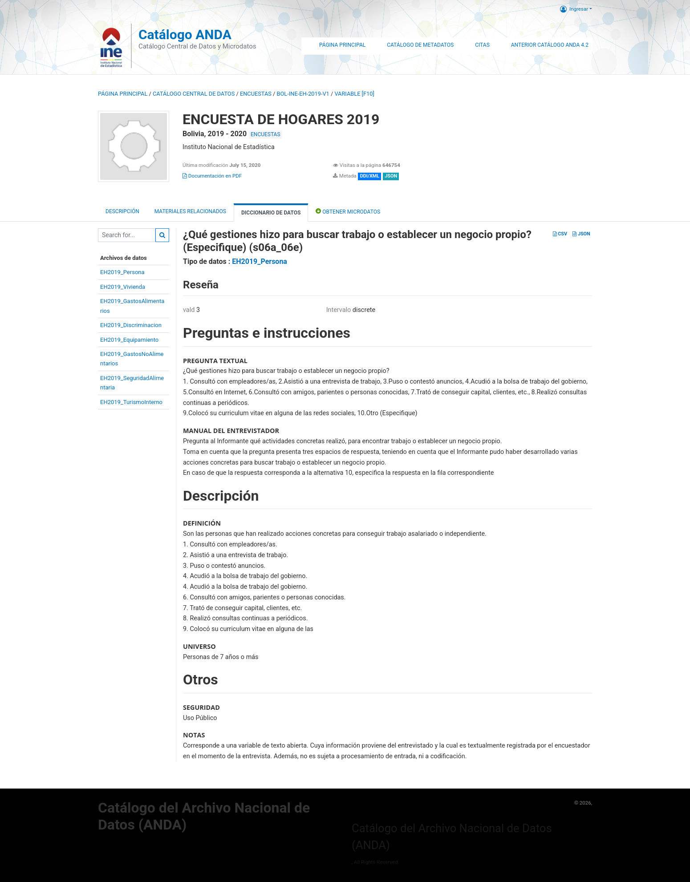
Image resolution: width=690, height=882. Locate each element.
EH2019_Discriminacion (131, 325)
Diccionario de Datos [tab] (270, 213)
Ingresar (574, 9)
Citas (482, 45)
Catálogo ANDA (184, 34)
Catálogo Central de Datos (194, 93)
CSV (560, 234)
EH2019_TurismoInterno (131, 402)
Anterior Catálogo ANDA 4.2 (550, 45)
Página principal (122, 93)
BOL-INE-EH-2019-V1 (303, 93)
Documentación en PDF (212, 176)
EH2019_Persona (122, 272)
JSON (581, 234)
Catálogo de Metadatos (420, 45)
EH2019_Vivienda (122, 286)
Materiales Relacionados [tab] (190, 211)
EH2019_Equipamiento (129, 339)
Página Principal (342, 45)
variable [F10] (354, 93)
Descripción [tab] (122, 211)
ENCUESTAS (256, 93)
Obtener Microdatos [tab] (348, 211)
